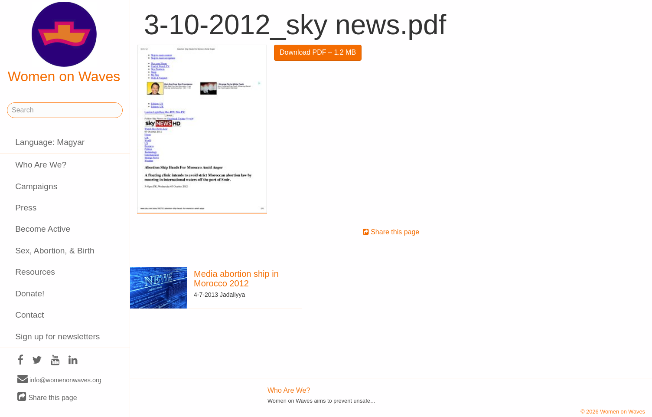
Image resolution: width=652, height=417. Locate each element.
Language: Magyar (50, 142)
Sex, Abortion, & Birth (54, 250)
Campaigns (36, 186)
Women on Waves (64, 43)
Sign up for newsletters (57, 336)
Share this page (47, 397)
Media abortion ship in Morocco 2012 (236, 278)
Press (25, 207)
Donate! (29, 293)
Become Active (42, 228)
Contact (29, 314)
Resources (35, 271)
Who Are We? (40, 164)
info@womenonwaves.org (59, 379)
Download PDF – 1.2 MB (318, 52)
